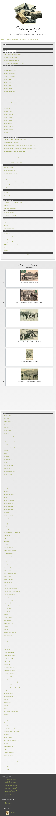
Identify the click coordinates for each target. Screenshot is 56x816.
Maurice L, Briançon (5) (9, 661)
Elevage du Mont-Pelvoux (9, 179)
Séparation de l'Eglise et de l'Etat (11, 142)
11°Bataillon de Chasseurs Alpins (11, 244)
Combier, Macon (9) (8, 506)
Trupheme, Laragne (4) (9, 752)
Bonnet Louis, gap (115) (9, 471)
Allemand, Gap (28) (8, 427)
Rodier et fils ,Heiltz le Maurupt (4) (11, 731)
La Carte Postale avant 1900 (10, 57)
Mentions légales (8, 805)
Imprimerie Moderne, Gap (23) (10, 594)
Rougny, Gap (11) (8, 737)
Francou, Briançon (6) (8, 553)
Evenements (7, 781)
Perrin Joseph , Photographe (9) (11, 711)
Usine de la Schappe (8, 184)
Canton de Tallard (8, 102)
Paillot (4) (6, 699)
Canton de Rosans (8, 88)
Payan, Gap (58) (7, 702)
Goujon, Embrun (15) (8, 579)
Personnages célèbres (10, 791)
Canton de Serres (8, 100)
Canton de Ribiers (8, 85)
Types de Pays (7, 195)
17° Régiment (7, 233)
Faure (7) (6, 538)
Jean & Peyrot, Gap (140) (9, 597)
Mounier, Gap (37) (8, 684)
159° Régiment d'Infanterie (10, 241)
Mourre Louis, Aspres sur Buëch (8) (12, 687)
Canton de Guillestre (8, 114)
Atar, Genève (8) (7, 439)
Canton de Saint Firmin (9, 97)
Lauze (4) (6, 629)
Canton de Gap (7, 67)
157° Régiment (7, 239)
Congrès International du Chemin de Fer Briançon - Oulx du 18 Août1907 (20, 148)
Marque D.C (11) (7, 643)
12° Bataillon (6, 247)
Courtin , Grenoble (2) (8, 515)
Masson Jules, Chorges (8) (10, 652)
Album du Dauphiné (8, 220)
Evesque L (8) (7, 535)
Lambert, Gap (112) (8, 623)
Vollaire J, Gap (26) (8, 766)
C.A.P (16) (6, 485)
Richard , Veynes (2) (8, 723)
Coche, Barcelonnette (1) (9, 503)
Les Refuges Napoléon (9, 212)
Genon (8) (6, 564)
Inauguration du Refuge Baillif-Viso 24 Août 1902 (15, 139)
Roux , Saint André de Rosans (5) (11, 740)
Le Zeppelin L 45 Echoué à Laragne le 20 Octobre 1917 (16, 157)
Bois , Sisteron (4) (8, 468)
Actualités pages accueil (10, 779)
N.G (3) (5, 690)
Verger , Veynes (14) (8, 755)
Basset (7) (6, 453)
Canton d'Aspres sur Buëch (10, 70)
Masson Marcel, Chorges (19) (10, 655)
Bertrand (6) (6, 456)
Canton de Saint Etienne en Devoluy (12, 94)
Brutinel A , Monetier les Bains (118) (12, 483)
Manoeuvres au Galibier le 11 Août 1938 (13, 162)
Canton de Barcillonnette (9, 73)
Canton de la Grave (8, 132)
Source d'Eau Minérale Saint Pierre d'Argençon (14, 181)
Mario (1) (6, 641)
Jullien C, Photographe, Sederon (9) (12, 605)
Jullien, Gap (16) (7, 608)
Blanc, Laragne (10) (8, 465)
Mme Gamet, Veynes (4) (9, 670)
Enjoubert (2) (7, 529)
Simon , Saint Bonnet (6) (9, 746)
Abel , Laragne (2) (8, 418)
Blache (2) (6, 462)
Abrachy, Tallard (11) (8, 421)
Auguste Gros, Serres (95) (10, 447)
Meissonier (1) (7, 664)
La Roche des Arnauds (33, 39)
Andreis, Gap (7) (7, 430)
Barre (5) (6, 450)
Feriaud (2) (6, 541)
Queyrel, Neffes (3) (8, 717)
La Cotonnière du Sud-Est (9, 176)
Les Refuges (7, 792)
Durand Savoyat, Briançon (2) (10, 521)
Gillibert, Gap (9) (7, 570)
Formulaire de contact (10, 802)
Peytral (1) (6, 714)
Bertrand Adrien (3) (8, 459)
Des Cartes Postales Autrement (12, 784)
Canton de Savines (8, 120)
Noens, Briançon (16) (8, 696)
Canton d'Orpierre (8, 82)
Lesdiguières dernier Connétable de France (13, 202)
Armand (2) (6, 433)
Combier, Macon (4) (8, 509)
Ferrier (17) (6, 544)
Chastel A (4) (6, 491)
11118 (28, 254)
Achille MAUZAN (7, 205)
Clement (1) (6, 497)
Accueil (2, 39)
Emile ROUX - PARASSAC (10, 208)
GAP (5, 222)
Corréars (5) (6, 512)
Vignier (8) (6, 758)
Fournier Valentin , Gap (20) (10, 550)
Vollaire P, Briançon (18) (9, 769)
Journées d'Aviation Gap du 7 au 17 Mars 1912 (14, 151)
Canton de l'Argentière (9, 126)
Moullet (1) (6, 679)
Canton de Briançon (8, 129)
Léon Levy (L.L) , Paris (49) (10, 632)
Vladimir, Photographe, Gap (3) (11, 761)
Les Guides (6, 198)
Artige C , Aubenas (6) (9, 436)
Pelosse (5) (6, 708)
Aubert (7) (6, 444)
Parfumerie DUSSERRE (9, 170)
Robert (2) (6, 725)
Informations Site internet (10, 782)
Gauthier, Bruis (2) (8, 562)
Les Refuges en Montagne (10, 215)
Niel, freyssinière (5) (8, 693)
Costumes (6, 192)
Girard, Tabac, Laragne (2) (10, 573)
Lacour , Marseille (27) (9, 617)
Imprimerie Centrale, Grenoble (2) (11, 588)
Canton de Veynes (8, 105)
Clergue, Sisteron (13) (9, 500)
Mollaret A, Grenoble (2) (9, 673)
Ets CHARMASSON (8, 167)
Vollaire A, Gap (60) (8, 763)
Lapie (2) (6, 626)
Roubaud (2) (6, 734)
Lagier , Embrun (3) (8, 620)
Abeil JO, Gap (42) (8, 415)
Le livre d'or (8, 803)
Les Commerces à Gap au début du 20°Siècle (14, 63)
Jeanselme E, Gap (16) (9, 600)
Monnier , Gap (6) (8, 676)
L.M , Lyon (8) (7, 611)
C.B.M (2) (6, 488)
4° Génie (6, 250)
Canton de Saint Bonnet (9, 91)
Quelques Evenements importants (12, 787)
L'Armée (7, 795)
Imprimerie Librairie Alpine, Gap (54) (12, 591)
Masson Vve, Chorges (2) (9, 658)
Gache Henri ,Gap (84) (9, 556)
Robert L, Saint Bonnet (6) (10, 728)
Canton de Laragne (8, 79)
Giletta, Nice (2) (7, 567)
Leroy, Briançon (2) (8, 635)
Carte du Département (9, 228)
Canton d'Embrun (8, 111)
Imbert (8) (6, 585)
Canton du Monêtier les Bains (10, 135)
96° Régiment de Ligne (9, 236)
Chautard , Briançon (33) (9, 494)
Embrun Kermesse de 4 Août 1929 (11, 160)
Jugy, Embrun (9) (7, 603)
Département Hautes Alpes (11, 785)
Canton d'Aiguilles (8, 123)
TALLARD (6, 225)
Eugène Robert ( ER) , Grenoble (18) (12, 532)
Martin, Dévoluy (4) (8, 649)
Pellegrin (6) (6, 705)
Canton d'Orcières (8, 117)
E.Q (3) (5, 526)
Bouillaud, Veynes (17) (9, 480)
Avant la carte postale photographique (12, 54)
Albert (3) (6, 424)
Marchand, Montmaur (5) (9, 638)
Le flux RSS (10, 812)
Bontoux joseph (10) (8, 474)
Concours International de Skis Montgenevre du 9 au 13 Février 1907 (19, 145)
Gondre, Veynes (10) (8, 576)
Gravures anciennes (9, 794)
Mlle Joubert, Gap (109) (9, 667)
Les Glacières (23, 39)
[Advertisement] (28, 398)
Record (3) (6, 720)
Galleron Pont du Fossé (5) (10, 559)
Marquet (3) (6, 646)
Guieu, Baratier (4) (8, 582)
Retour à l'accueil (7, 46)
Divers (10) (6, 518)
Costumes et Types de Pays (11, 790)
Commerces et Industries (12, 39)
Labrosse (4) (6, 614)
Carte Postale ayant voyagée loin (11, 60)
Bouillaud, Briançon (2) (9, 477)
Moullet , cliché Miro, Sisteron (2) (11, 682)
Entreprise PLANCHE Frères (10, 173)
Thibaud (5, 749)
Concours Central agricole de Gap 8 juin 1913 (14, 154)
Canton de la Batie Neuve (9, 76)
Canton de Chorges (8, 108)
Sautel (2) (6, 743)
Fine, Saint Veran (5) (8, 547)
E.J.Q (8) (6, 523)
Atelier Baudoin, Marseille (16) (10, 442)
